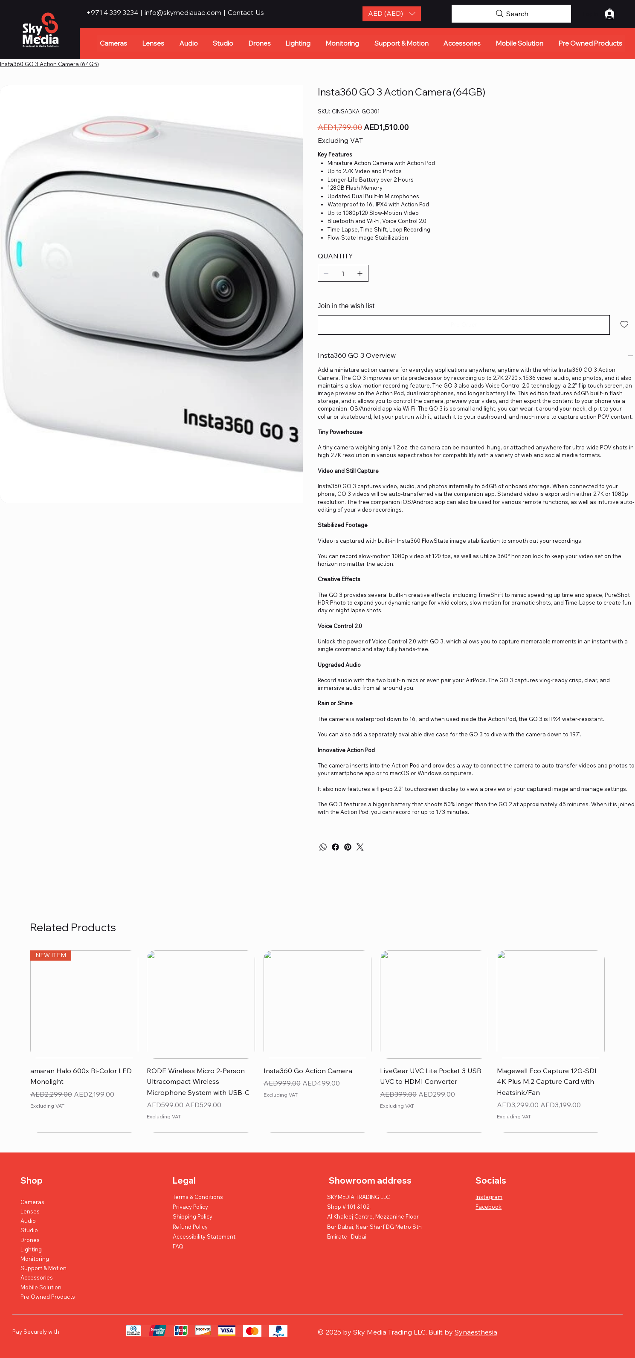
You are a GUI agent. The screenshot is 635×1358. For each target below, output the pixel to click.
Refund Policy (190, 1226)
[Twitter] (360, 847)
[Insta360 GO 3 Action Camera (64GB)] (49, 63)
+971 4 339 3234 (112, 12)
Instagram (489, 1196)
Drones (30, 1239)
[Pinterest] (347, 847)
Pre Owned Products (47, 1296)
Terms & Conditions (198, 1196)
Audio (28, 1220)
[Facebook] (335, 847)
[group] (317, 1041)
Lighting (31, 1249)
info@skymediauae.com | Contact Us (204, 12)
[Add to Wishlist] (625, 324)
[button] (391, 13)
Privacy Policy (190, 1206)
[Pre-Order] (464, 325)
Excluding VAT (47, 1106)
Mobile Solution (40, 1287)
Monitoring (34, 1258)
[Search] (511, 14)
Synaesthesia (476, 1332)
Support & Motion (43, 1268)
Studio (29, 1230)
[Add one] (359, 273)
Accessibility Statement (204, 1236)
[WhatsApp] (323, 847)
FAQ (178, 1246)
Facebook (489, 1206)
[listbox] (391, 13)
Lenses (30, 1211)
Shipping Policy (192, 1216)
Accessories (36, 1277)
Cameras (32, 1202)
